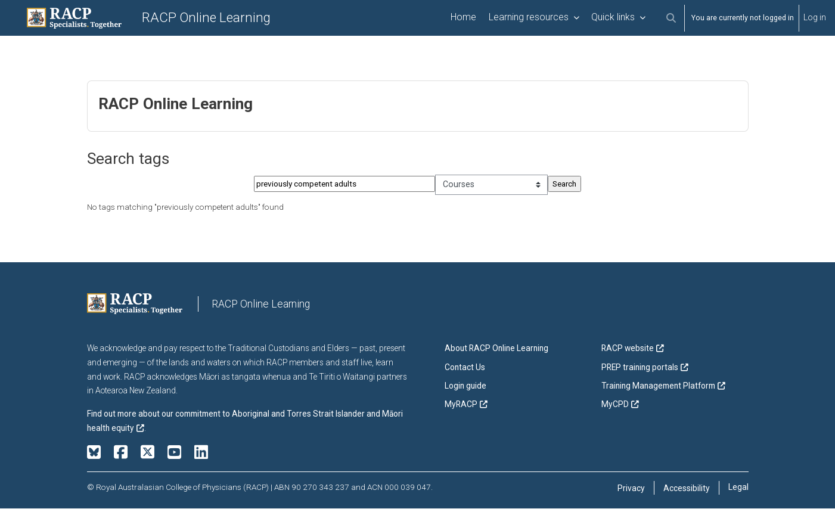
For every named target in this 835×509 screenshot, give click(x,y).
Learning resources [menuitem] (529, 17)
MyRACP (461, 404)
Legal (738, 487)
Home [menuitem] (463, 17)
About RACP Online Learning (496, 349)
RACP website (627, 349)
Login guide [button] (465, 386)
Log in (814, 17)
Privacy (631, 489)
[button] (671, 18)
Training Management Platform (658, 386)
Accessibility (686, 489)
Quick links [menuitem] (613, 17)
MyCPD (615, 404)
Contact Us (465, 368)
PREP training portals (639, 368)
